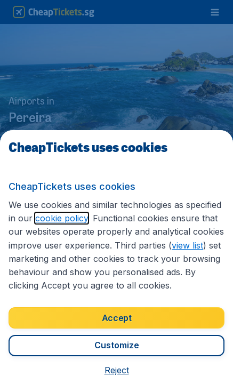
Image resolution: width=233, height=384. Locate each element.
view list (187, 245)
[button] (117, 370)
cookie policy (61, 218)
